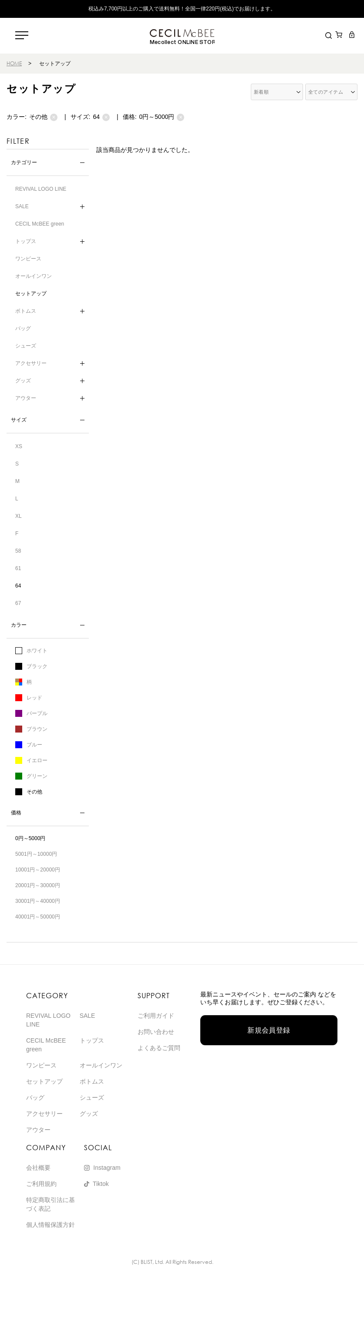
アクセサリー (31, 363)
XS (18, 446)
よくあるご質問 (159, 1047)
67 (18, 603)
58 (18, 551)
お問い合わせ (156, 1031)
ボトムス (25, 311)
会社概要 (38, 1167)
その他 (43, 117)
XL (18, 516)
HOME (14, 63)
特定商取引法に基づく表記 (50, 1204)
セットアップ (31, 293)
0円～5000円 (162, 117)
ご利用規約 (41, 1183)
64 (101, 117)
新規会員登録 (268, 1030)
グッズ (23, 381)
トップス (25, 241)
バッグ (23, 328)
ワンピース (28, 259)
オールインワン (33, 276)
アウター (25, 398)
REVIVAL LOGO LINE (40, 189)
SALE (22, 206)
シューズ (25, 346)
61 (18, 568)
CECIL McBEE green (39, 224)
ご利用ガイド (156, 1015)
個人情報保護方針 (50, 1224)
